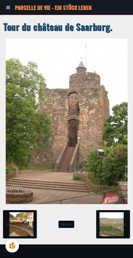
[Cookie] (12, 246)
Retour (66, 224)
